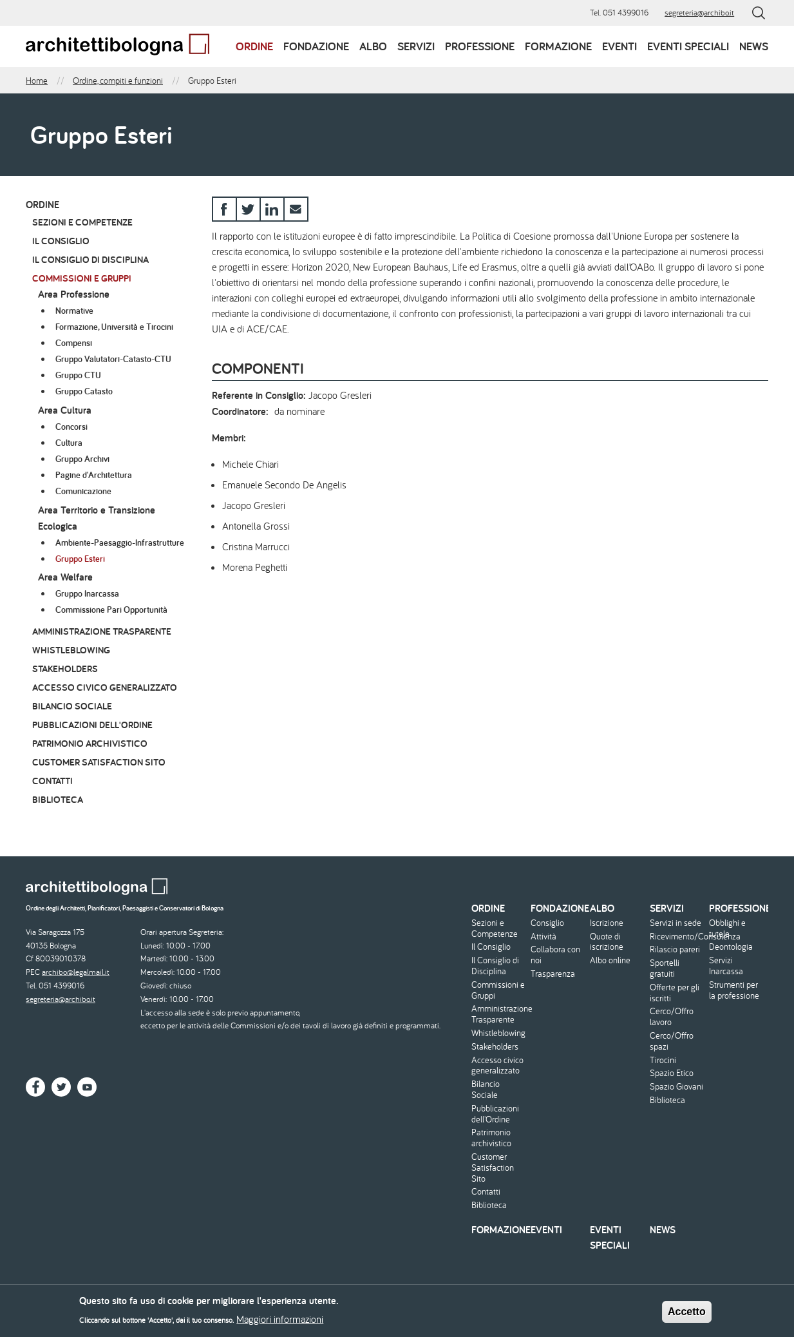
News (753, 46)
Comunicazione (83, 491)
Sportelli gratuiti (664, 968)
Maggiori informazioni (279, 1322)
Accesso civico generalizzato (104, 687)
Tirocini (663, 1060)
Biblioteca (57, 799)
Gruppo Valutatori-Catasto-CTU (113, 359)
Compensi (73, 343)
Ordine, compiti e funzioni (118, 80)
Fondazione (316, 46)
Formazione (558, 46)
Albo (373, 46)
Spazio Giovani (676, 1086)
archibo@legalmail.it (75, 972)
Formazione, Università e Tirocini (114, 326)
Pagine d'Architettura (93, 475)
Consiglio (547, 923)
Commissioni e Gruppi (81, 278)
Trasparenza (553, 973)
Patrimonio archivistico (89, 743)
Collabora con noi (555, 955)
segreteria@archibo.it (699, 12)
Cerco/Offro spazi (672, 1041)
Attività (543, 936)
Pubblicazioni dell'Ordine (92, 724)
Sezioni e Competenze (82, 222)
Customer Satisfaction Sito (98, 762)
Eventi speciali (688, 46)
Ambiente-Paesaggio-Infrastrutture (119, 542)
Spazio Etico (672, 1073)
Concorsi (71, 426)
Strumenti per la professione (734, 990)
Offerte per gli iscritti (674, 993)
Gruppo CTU (78, 375)
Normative (74, 310)
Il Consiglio (61, 241)
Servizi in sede (675, 923)
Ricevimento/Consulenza (678, 936)
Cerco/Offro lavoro (672, 1017)
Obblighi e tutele (727, 928)
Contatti (52, 780)
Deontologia (731, 946)
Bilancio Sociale (72, 706)
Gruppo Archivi (82, 459)
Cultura (68, 442)
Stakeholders (65, 668)
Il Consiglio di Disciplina (90, 259)
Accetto (687, 1314)
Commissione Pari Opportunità (111, 609)
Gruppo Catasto (84, 391)
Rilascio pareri (675, 949)
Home (37, 80)
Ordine (254, 46)
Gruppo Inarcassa (87, 593)
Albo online (610, 960)
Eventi (619, 46)
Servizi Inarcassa (726, 966)
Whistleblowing (71, 650)
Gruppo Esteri (80, 558)
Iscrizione (606, 923)
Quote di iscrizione (606, 942)
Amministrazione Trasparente (101, 631)
